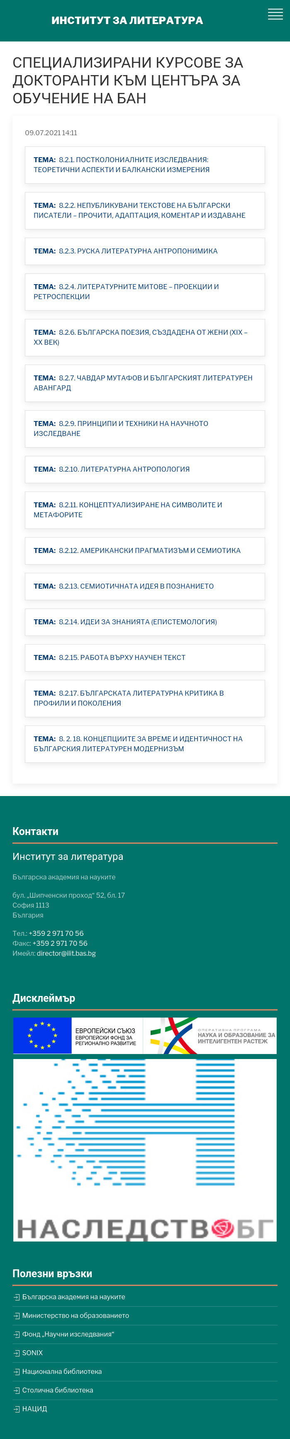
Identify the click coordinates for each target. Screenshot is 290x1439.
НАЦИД (29, 1409)
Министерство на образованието (70, 1316)
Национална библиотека (57, 1372)
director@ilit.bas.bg (66, 953)
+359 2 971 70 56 (56, 933)
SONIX (27, 1353)
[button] (275, 14)
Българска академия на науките (68, 1297)
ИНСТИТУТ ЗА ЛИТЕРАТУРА (127, 21)
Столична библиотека (52, 1390)
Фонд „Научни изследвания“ (63, 1334)
